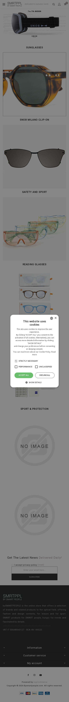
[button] (34, 382)
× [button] (55, 318)
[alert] (34, 351)
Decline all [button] (44, 375)
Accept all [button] (24, 375)
